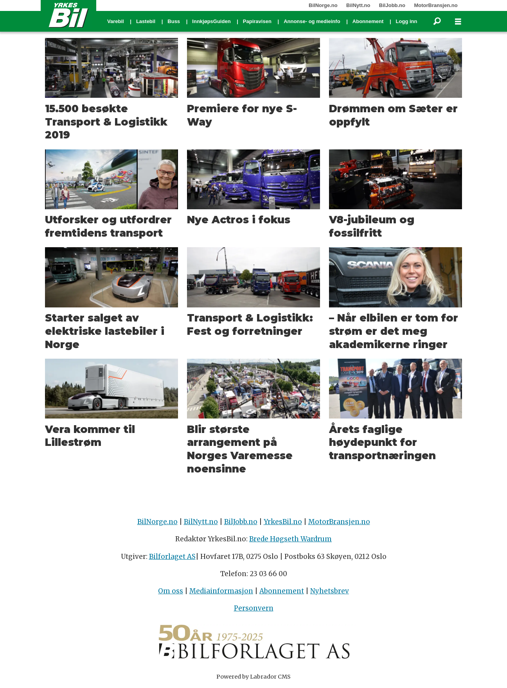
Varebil (115, 21)
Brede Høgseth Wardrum (290, 539)
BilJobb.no (392, 5)
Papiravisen (257, 21)
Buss (173, 21)
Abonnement (367, 21)
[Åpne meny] (458, 21)
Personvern (253, 608)
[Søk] (437, 21)
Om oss (170, 591)
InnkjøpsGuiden (211, 21)
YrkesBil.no (283, 521)
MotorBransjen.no (435, 5)
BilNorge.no (323, 5)
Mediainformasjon (221, 591)
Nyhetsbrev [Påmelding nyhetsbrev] (329, 591)
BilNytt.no (358, 5)
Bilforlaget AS (172, 556)
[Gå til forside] (68, 15)
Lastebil (145, 21)
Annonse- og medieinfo (312, 21)
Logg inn (406, 21)
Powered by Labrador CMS (253, 676)
